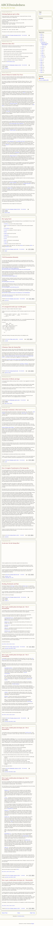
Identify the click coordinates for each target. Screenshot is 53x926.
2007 (41, 65)
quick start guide (26, 835)
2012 (41, 40)
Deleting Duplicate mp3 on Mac (10, 14)
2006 (41, 67)
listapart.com (6, 621)
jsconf (6, 300)
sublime (31, 245)
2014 (41, 37)
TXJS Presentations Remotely (10, 257)
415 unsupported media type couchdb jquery (14, 306)
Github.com (6, 810)
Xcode (8, 225)
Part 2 (8, 714)
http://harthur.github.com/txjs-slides (8, 281)
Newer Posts (4, 912)
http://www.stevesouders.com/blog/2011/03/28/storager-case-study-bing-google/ (16, 269)
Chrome (5, 238)
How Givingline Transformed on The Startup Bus (15, 468)
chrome (5, 797)
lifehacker (6, 696)
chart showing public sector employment (16, 123)
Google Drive (6, 235)
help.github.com (10, 808)
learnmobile (11, 648)
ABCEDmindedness (13, 4)
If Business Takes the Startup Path (11, 347)
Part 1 (5, 714)
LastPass (5, 243)
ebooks (11, 403)
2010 (41, 60)
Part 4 (14, 714)
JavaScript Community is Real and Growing (14, 409)
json (5, 675)
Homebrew (6, 223)
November (43, 42)
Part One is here (28, 732)
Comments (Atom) (21, 916)
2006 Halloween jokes (11, 61)
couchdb (6, 340)
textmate (21, 245)
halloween (6, 68)
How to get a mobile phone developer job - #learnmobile (17, 880)
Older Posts (32, 912)
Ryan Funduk (24, 412)
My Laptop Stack (6, 219)
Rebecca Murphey (5, 427)
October (43, 46)
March (42, 55)
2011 (41, 58)
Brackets (7, 246)
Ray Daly (42, 78)
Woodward (17, 152)
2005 (41, 69)
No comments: (24, 35)
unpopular (7, 144)
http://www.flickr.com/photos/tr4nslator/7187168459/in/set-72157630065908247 (16, 292)
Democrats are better (13, 103)
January (43, 56)
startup (9, 372)
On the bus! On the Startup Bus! (10, 543)
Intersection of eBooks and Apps (11, 379)
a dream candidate (13, 182)
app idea (6, 372)
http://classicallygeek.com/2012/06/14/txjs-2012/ (10, 287)
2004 (41, 70)
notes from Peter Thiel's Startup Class (13, 359)
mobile (6, 600)
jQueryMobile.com (7, 833)
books (8, 403)
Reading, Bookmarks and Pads (10, 584)
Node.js (5, 231)
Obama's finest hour (13, 155)
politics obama (7, 212)
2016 (41, 34)
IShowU (5, 240)
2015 (41, 35)
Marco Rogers (11, 427)
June (42, 50)
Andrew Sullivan (13, 130)
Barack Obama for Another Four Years (12, 74)
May (42, 51)
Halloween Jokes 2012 (8, 43)
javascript (6, 648)
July (42, 48)
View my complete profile (44, 80)
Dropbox (5, 233)
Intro (3, 714)
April (42, 53)
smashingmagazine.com (8, 617)
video (10, 576)
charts (24, 92)
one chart (8, 111)
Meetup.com (6, 790)
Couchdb (5, 230)
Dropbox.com (6, 816)
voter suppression (11, 141)
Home (18, 912)
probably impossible (27, 183)
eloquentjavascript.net (8, 667)
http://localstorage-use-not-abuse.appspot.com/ (10, 268)
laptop (6, 250)
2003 (41, 72)
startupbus (7, 536)
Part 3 (11, 714)
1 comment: (21, 339)
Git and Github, (7, 228)
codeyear (6, 692)
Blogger (32, 923)
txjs (8, 300)
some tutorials (29, 701)
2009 (41, 62)
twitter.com (6, 847)
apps (6, 403)
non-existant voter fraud (20, 141)
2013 (41, 39)
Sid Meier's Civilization (24, 363)
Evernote (5, 236)
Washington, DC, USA (9, 577)
